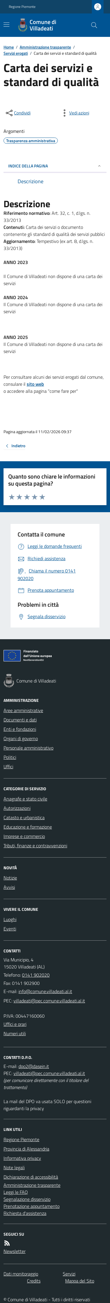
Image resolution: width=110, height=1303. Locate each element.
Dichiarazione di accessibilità (31, 1176)
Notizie (10, 877)
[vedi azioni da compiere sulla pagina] (74, 113)
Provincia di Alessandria (26, 1148)
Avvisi (9, 887)
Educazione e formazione (28, 826)
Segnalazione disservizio (27, 1199)
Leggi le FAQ (16, 1192)
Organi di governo (21, 738)
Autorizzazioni (17, 808)
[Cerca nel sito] (91, 25)
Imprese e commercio (24, 836)
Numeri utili (15, 1033)
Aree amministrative (23, 710)
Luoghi (10, 919)
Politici (10, 757)
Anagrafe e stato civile (25, 798)
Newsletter (15, 1251)
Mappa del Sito (79, 1280)
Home (9, 47)
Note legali (14, 1167)
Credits (33, 1280)
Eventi (10, 928)
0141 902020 (36, 974)
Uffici (8, 766)
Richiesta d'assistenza (25, 1213)
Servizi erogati (16, 53)
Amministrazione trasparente (45, 47)
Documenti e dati (20, 719)
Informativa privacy (22, 1158)
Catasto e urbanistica (24, 817)
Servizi (69, 1273)
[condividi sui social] (18, 113)
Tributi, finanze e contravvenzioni (35, 845)
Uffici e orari (15, 1024)
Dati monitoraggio (21, 1273)
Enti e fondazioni (20, 729)
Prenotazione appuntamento (32, 1206)
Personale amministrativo (28, 747)
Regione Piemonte (22, 6)
